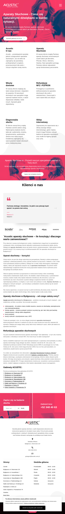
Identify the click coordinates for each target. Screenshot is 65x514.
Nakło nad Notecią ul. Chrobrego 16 (15, 383)
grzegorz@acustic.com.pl (32, 456)
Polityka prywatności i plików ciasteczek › (34, 503)
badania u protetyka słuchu (39, 355)
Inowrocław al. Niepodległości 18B (15, 379)
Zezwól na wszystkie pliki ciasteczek (32, 507)
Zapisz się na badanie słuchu (32, 174)
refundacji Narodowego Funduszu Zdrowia (43, 353)
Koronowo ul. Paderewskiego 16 (14, 381)
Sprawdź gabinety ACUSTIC (14, 38)
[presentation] (55, 208)
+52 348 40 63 (49, 407)
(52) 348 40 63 (32, 450)
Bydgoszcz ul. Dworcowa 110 (14, 373)
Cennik (5, 300)
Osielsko (5, 492)
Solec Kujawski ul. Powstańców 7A (15, 387)
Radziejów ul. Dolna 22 (12, 385)
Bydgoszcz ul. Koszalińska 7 (13, 375)
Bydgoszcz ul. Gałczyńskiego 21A (15, 377)
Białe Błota (6, 495)
